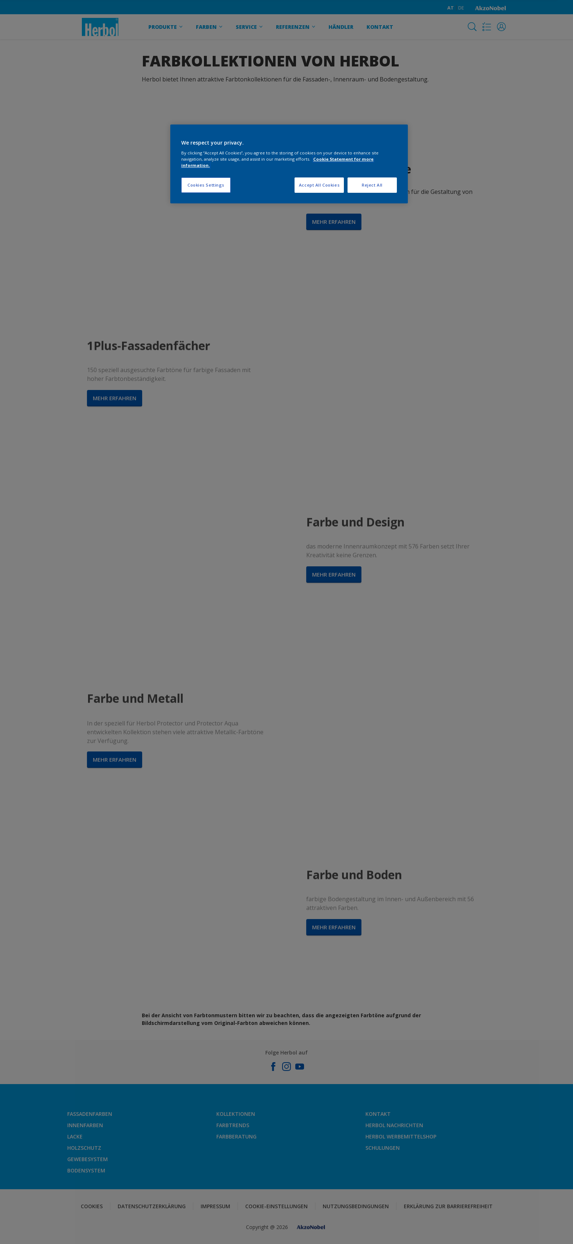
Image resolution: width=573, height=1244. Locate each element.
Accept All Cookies (319, 185)
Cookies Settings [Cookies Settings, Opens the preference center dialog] (205, 185)
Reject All (372, 185)
